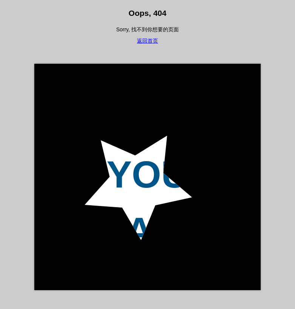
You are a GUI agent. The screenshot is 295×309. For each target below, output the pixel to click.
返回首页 (147, 41)
